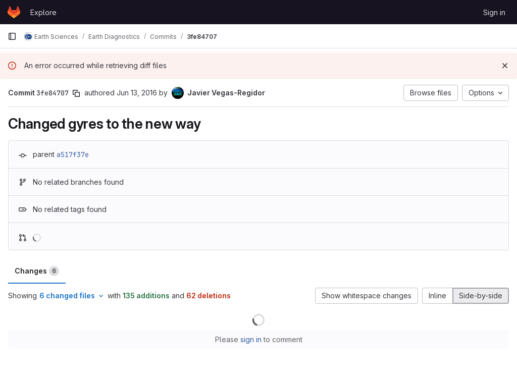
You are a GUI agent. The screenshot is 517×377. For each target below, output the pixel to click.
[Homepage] (14, 12)
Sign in (494, 12)
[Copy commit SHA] (76, 93)
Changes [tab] (37, 271)
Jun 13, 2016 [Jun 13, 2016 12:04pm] (137, 92)
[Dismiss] (505, 66)
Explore (43, 12)
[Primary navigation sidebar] (12, 36)
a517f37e (73, 154)
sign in (251, 339)
